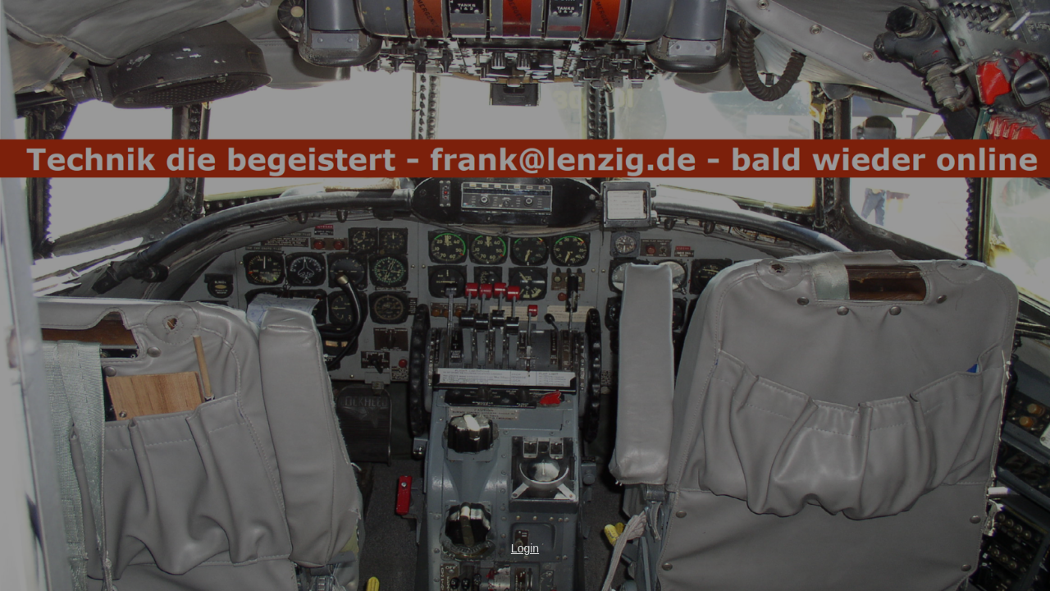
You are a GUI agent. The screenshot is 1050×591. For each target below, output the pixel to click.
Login (525, 548)
